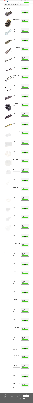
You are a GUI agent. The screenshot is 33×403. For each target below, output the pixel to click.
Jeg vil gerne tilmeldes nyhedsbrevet (26, 397)
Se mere (5, 397)
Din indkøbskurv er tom (26, 2)
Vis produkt (25, 12)
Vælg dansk (5, 0)
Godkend (23, 398)
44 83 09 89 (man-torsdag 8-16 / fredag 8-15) (19, 397)
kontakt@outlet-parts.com (20, 398)
